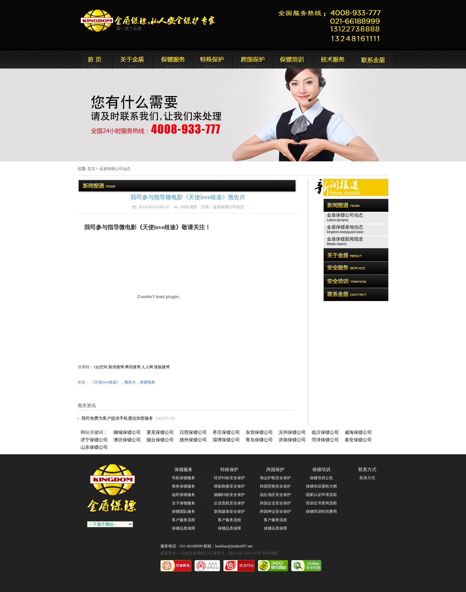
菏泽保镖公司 (325, 439)
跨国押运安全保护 (275, 511)
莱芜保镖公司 (160, 432)
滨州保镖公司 (292, 432)
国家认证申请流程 (321, 494)
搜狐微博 (162, 367)
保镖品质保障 (183, 528)
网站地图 (270, 553)
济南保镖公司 (292, 439)
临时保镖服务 (183, 494)
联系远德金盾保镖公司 (293, 59)
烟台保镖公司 (160, 439)
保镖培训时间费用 (321, 511)
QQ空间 (100, 367)
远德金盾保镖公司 (92, 59)
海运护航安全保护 (275, 478)
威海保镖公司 (358, 432)
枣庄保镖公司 (226, 432)
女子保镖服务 (183, 503)
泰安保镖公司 (358, 439)
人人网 (147, 367)
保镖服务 (183, 469)
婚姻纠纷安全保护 (229, 494)
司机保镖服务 (183, 478)
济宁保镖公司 (94, 439)
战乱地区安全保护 (275, 494)
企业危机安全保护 (229, 503)
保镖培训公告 (321, 478)
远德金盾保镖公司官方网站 (148, 21)
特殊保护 (229, 469)
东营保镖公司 (259, 432)
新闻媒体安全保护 (229, 511)
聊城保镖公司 (127, 432)
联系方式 (367, 469)
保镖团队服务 (183, 511)
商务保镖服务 (183, 486)
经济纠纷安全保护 (229, 478)
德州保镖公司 (193, 439)
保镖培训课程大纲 (321, 486)
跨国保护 (275, 469)
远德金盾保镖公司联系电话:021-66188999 (331, 24)
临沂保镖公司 (325, 432)
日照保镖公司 (193, 432)
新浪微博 (116, 367)
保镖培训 (321, 469)
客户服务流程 (183, 520)
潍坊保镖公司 (127, 439)
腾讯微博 (132, 367)
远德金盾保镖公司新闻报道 (172, 59)
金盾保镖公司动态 (114, 169)
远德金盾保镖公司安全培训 (253, 59)
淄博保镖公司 (226, 439)
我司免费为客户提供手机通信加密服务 (117, 418)
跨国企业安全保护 (275, 503)
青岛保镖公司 (259, 439)
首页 (91, 169)
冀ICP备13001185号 (244, 553)
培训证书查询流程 (321, 503)
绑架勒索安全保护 (229, 486)
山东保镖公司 (94, 447)
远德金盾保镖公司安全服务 (213, 59)
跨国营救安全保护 (275, 486)
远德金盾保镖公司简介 (132, 59)
